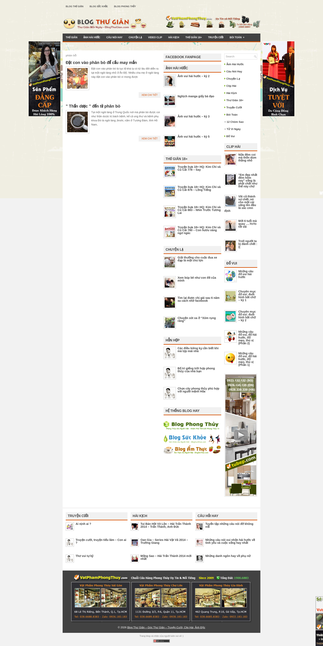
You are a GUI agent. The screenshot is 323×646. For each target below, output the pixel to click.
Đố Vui (70, 45)
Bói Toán (238, 36)
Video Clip (155, 37)
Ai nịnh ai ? (83, 523)
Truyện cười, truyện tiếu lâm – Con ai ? (101, 541)
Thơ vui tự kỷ (84, 556)
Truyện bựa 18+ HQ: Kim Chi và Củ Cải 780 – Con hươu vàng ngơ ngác (199, 230)
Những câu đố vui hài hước (245, 274)
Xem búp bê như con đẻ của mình (197, 279)
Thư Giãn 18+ (193, 37)
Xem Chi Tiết (150, 95)
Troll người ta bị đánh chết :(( (247, 243)
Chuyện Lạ (135, 37)
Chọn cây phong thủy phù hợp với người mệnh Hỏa (198, 390)
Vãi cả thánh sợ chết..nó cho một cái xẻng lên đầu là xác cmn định (240, 203)
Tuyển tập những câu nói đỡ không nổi (229, 525)
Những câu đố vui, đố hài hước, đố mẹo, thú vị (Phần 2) (247, 337)
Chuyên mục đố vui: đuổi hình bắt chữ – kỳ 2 (247, 316)
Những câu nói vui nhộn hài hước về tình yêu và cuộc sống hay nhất (230, 541)
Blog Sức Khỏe (99, 6)
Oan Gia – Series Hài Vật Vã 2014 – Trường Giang (164, 541)
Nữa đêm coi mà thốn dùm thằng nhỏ (247, 157)
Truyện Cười (216, 37)
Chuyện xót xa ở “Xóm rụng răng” (197, 319)
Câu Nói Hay (114, 37)
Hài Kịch (173, 37)
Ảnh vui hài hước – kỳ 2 (193, 76)
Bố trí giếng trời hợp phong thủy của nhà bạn (196, 370)
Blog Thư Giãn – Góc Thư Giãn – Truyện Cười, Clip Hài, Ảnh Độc (166, 627)
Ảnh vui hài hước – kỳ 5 (193, 136)
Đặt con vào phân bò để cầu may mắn (101, 62)
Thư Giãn (71, 37)
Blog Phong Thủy (125, 6)
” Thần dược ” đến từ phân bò (93, 106)
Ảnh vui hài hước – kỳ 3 (193, 116)
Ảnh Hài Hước (91, 37)
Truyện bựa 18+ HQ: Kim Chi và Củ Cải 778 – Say (199, 168)
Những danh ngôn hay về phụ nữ (227, 556)
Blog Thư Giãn (74, 6)
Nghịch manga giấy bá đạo (196, 96)
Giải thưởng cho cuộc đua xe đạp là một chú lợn (197, 259)
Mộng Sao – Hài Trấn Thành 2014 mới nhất (166, 557)
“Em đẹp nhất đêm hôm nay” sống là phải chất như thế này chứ (247, 180)
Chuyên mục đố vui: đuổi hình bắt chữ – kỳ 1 (247, 296)
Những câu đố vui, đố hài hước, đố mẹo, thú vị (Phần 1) (247, 359)
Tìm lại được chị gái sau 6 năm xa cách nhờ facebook (199, 299)
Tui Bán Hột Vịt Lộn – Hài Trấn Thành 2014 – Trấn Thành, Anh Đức (165, 525)
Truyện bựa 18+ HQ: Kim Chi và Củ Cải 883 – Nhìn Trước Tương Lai (199, 210)
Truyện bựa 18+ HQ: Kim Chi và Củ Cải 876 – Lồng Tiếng (199, 188)
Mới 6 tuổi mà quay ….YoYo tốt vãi (247, 223)
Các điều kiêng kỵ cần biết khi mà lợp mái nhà (198, 350)
